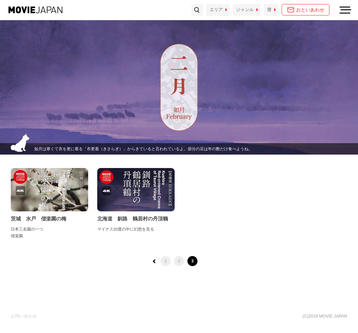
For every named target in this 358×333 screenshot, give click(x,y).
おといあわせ (310, 9)
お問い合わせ (24, 316)
